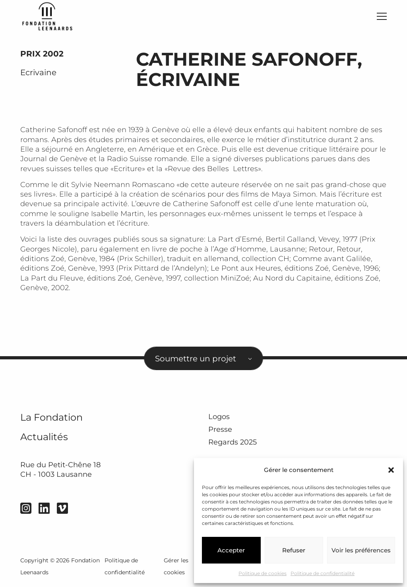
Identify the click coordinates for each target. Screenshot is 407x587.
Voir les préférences (361, 550)
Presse (220, 433)
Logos (219, 420)
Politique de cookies (262, 573)
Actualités (44, 440)
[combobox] (203, 362)
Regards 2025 (232, 446)
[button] (391, 470)
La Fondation (51, 421)
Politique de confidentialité (323, 573)
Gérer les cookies (176, 569)
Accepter (231, 550)
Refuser (293, 550)
